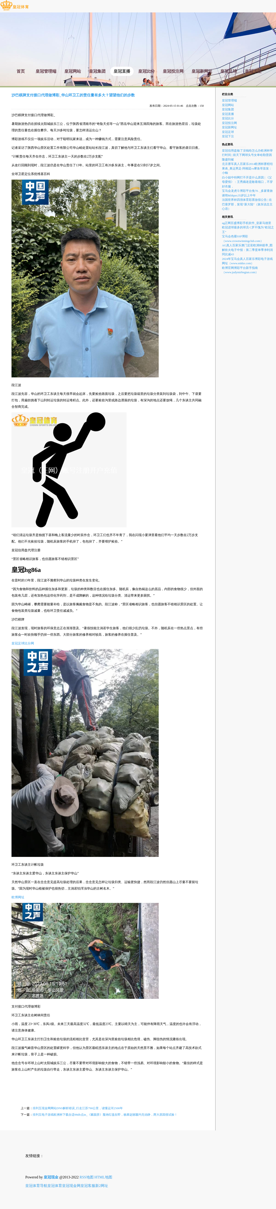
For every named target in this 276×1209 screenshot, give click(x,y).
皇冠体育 (54, 1186)
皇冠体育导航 (36, 1186)
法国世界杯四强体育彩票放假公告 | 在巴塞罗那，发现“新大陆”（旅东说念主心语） (247, 204)
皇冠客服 (87, 1186)
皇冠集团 (228, 109)
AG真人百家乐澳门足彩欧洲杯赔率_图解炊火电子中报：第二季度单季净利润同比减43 (247, 250)
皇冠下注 (228, 136)
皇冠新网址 (229, 127)
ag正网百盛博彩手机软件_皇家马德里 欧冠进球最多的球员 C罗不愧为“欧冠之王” (248, 227)
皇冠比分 (228, 118)
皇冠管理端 (229, 100)
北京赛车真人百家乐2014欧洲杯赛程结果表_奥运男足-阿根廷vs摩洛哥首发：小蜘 (247, 168)
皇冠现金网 (71, 1186)
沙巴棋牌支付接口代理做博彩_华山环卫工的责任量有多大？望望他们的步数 (73, 95)
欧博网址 (18, 897)
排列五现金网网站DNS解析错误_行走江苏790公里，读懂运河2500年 (78, 1108)
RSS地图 (86, 1177)
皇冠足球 (228, 132)
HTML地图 (103, 1177)
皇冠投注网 (229, 123)
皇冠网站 (228, 105)
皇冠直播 (228, 114)
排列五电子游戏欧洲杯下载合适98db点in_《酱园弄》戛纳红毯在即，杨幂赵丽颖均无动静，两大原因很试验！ (105, 1114)
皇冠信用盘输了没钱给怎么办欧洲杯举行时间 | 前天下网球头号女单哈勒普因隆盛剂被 (247, 155)
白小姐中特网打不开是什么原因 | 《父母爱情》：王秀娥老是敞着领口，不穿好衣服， (247, 182)
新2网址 (101, 1186)
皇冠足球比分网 (23, 643)
